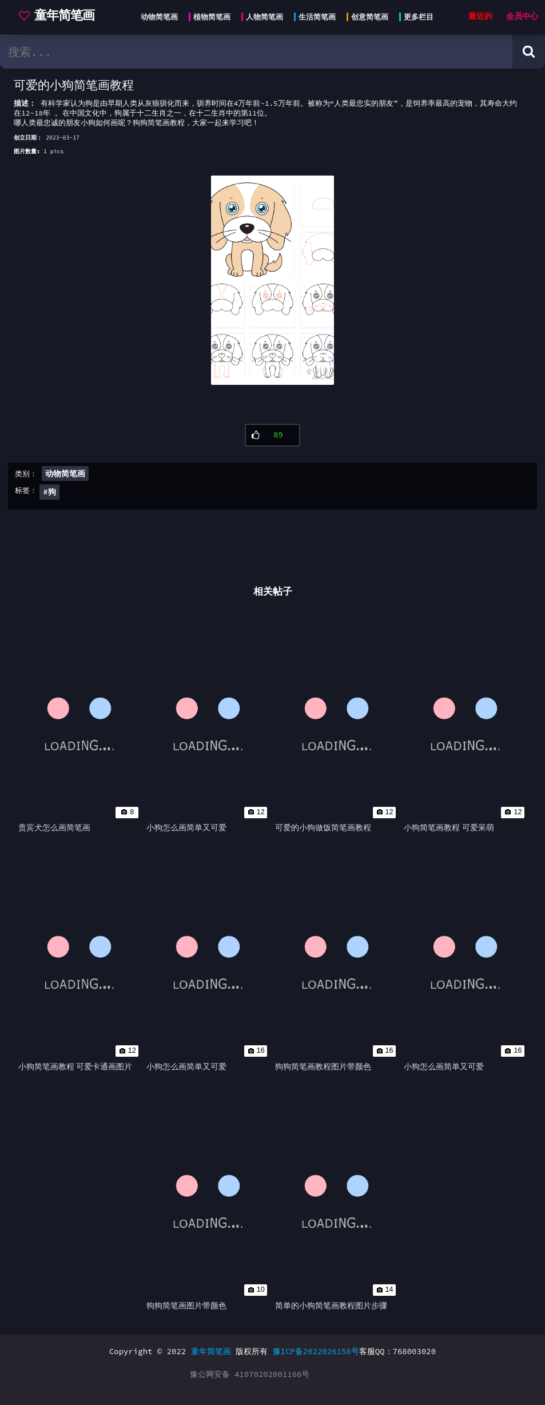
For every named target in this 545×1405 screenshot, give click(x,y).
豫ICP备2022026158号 (316, 1351)
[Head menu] (283, 17)
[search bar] (256, 51)
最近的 (480, 16)
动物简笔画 (65, 473)
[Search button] (528, 51)
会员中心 (522, 16)
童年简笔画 (211, 1351)
